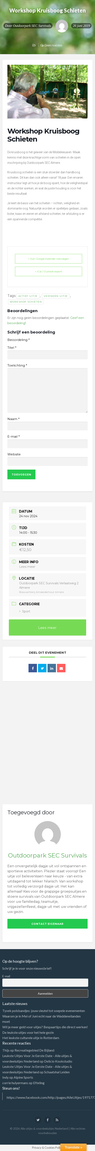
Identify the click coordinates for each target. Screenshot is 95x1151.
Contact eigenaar (47, 923)
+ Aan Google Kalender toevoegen (48, 258)
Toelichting (17, 365)
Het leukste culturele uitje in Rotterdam (30, 1038)
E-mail (13, 436)
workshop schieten (26, 301)
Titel (11, 348)
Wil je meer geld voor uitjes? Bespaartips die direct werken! (45, 1027)
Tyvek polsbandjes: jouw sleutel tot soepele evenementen (43, 1011)
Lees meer (27, 567)
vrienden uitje (56, 296)
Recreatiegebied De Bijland (34, 1050)
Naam (13, 419)
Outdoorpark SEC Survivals (32, 26)
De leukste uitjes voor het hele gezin (28, 1032)
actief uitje (28, 296)
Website (14, 454)
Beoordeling (18, 340)
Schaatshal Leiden (57, 1072)
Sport (24, 611)
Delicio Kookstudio (58, 1061)
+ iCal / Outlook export (48, 271)
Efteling (39, 1083)
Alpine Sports (23, 1077)
